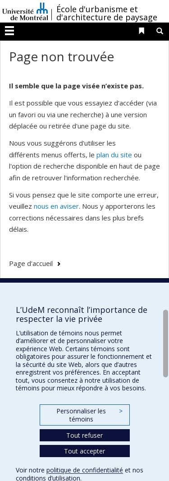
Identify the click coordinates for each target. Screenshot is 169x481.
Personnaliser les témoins (89, 415)
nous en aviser (56, 206)
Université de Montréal (25, 11)
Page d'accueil (31, 263)
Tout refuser (84, 435)
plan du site (114, 154)
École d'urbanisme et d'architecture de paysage (106, 13)
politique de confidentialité (84, 470)
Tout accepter (84, 451)
